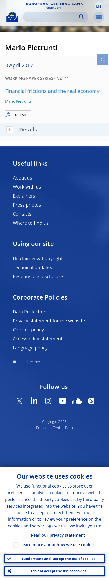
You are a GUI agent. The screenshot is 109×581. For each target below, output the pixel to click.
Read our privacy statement (58, 535)
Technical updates (32, 267)
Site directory (29, 361)
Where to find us (31, 223)
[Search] (51, 16)
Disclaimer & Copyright (38, 258)
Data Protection (29, 312)
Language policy (30, 348)
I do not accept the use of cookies (58, 571)
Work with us (27, 187)
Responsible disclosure (38, 276)
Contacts (22, 214)
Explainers (24, 196)
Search (81, 16)
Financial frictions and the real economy (52, 91)
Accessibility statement (37, 339)
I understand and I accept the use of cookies (58, 558)
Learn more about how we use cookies (58, 545)
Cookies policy (28, 330)
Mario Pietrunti (18, 101)
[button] (98, 6)
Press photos (27, 205)
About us (22, 178)
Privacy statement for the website (49, 321)
